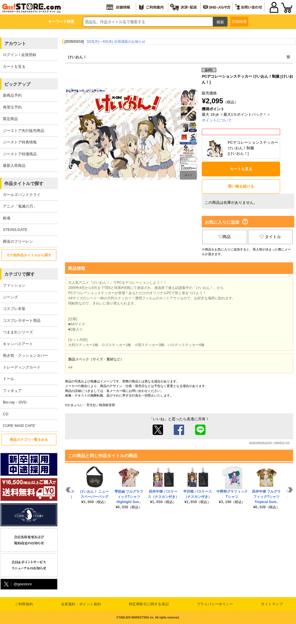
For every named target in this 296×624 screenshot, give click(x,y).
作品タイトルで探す (23, 183)
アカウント (15, 43)
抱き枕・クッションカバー (25, 355)
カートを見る (14, 66)
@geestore (17, 584)
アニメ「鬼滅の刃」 (20, 206)
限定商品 (10, 119)
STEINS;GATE (15, 229)
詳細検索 (239, 21)
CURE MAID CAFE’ (19, 425)
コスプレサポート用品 (21, 320)
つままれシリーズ (18, 332)
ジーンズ (10, 297)
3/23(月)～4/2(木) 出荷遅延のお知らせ (116, 42)
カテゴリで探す (19, 274)
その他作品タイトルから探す (28, 255)
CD (5, 414)
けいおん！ (77, 57)
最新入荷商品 (14, 165)
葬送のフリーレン (18, 241)
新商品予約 (12, 95)
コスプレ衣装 (14, 309)
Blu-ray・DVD (15, 402)
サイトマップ (272, 604)
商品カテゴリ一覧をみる (29, 440)
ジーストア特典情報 (20, 142)
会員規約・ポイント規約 (81, 604)
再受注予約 (12, 107)
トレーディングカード (21, 367)
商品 (225, 236)
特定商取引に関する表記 (149, 604)
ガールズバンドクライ (21, 195)
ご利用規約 (24, 604)
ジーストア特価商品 (20, 154)
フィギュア (12, 390)
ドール (8, 379)
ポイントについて (217, 120)
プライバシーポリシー (215, 604)
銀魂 (6, 218)
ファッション (14, 285)
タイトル (270, 236)
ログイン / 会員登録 (19, 55)
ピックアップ (17, 84)
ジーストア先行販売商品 (23, 130)
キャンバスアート (18, 344)
